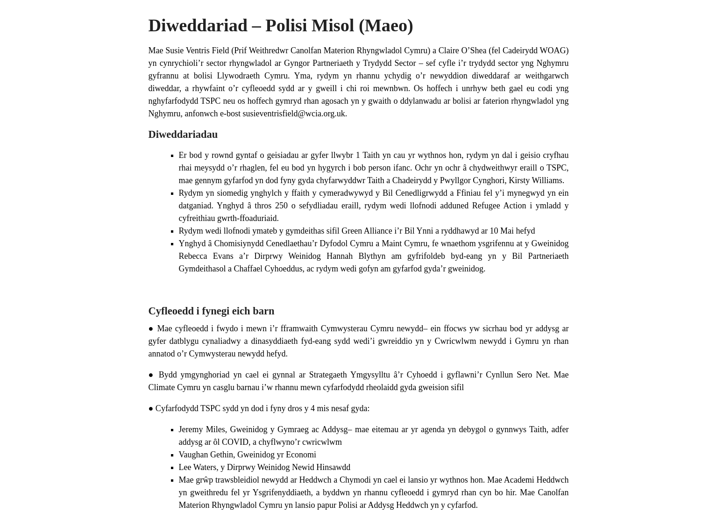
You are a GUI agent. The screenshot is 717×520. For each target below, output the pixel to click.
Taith (371, 155)
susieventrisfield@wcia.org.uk (293, 113)
